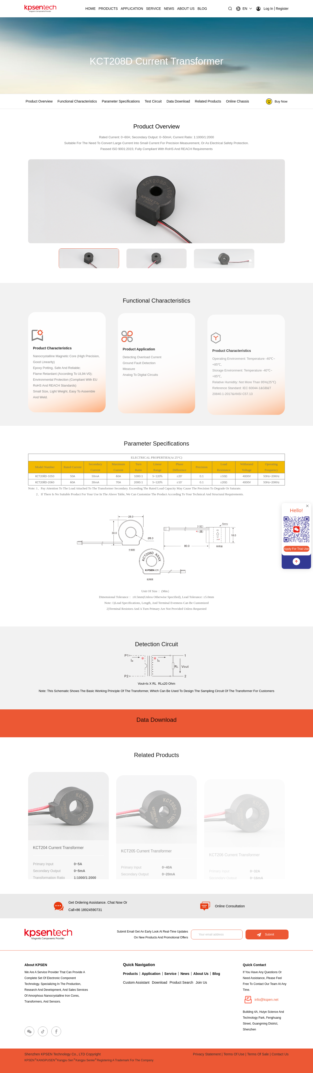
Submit (265, 934)
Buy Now (276, 101)
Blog (216, 974)
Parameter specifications (121, 101)
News (169, 9)
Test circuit (153, 101)
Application (132, 9)
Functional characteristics (77, 101)
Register (282, 9)
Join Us (201, 982)
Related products (208, 101)
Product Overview (39, 101)
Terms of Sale (258, 1054)
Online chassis (237, 101)
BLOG (202, 9)
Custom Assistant (136, 982)
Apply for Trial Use (296, 549)
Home (90, 9)
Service (153, 9)
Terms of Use (234, 1054)
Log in (264, 8)
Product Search (181, 982)
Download (159, 982)
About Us (185, 9)
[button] (297, 198)
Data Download (178, 101)
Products (108, 9)
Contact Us (280, 1054)
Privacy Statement (207, 1054)
